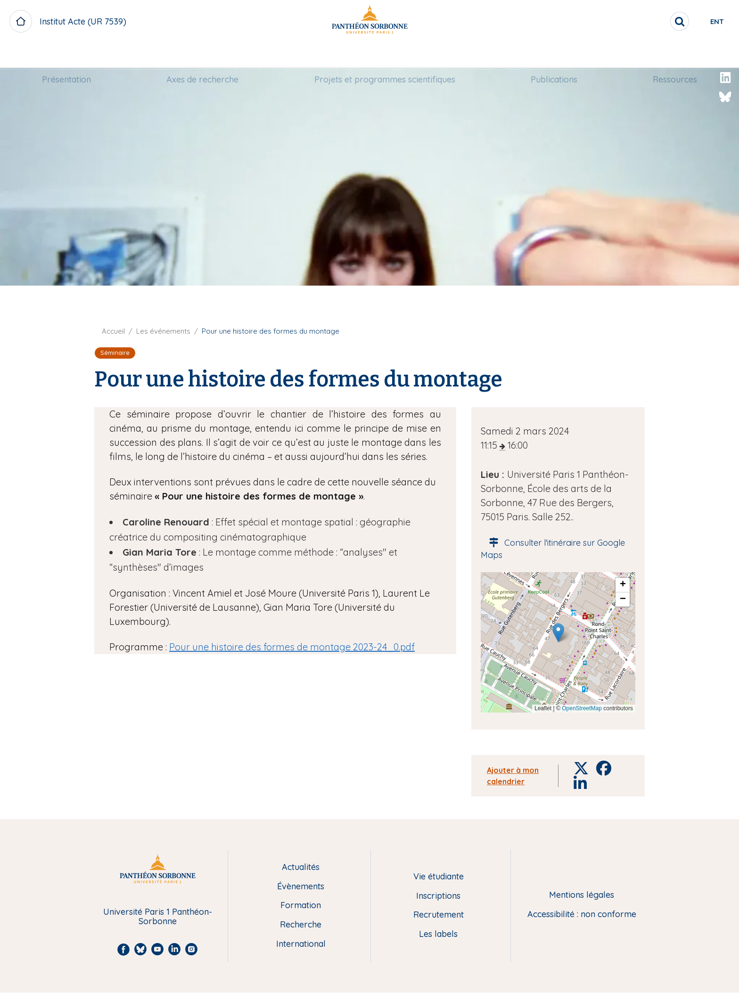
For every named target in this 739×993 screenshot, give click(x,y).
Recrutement (438, 915)
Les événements (163, 331)
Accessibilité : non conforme (581, 914)
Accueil (113, 331)
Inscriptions (438, 896)
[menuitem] (66, 55)
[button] (558, 632)
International (301, 944)
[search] (647, 21)
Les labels (438, 934)
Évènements (300, 887)
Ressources (675, 54)
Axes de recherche (202, 54)
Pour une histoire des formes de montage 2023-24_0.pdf (292, 647)
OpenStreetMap (582, 708)
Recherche (300, 925)
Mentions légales (581, 895)
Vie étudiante (438, 877)
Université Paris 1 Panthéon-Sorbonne (157, 917)
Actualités (301, 867)
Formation (300, 906)
